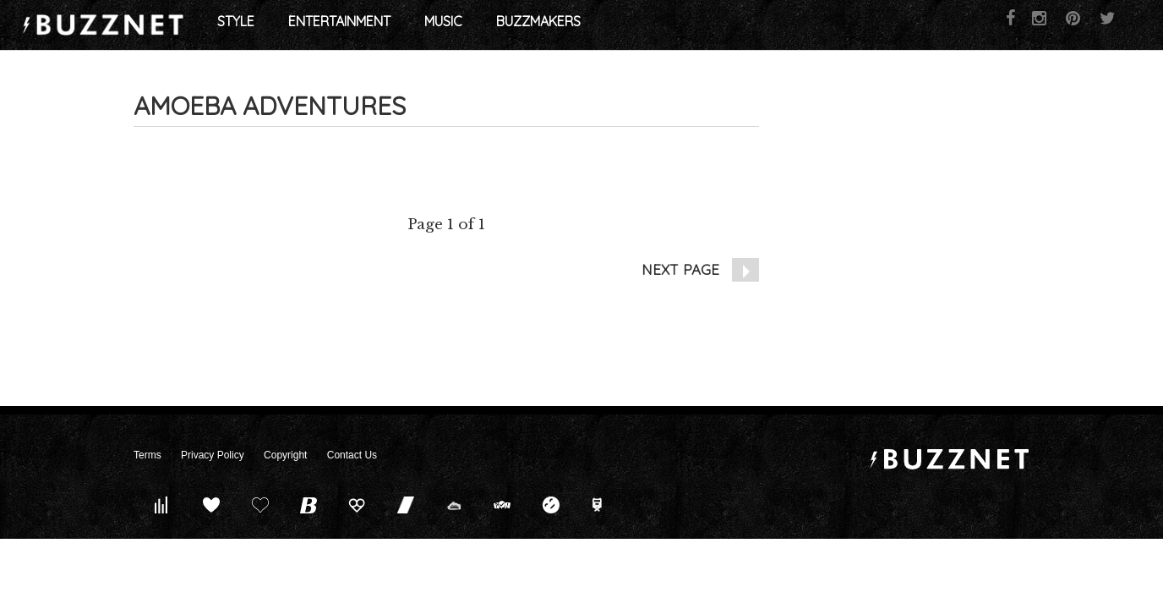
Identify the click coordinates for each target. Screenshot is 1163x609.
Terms (147, 455)
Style (366, 25)
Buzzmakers (669, 25)
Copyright (285, 455)
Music (574, 25)
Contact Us (352, 455)
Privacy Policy (212, 455)
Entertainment (470, 25)
